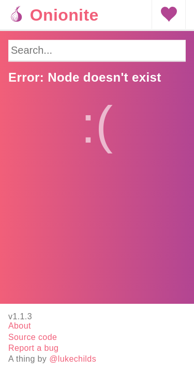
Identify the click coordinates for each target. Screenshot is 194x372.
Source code (32, 337)
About (19, 325)
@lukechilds (72, 358)
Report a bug (33, 348)
